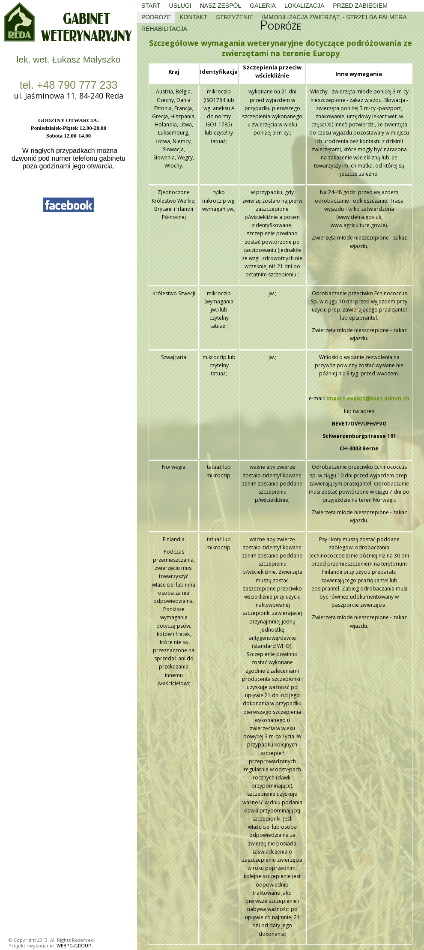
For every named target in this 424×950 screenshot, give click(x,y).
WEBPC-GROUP (74, 945)
